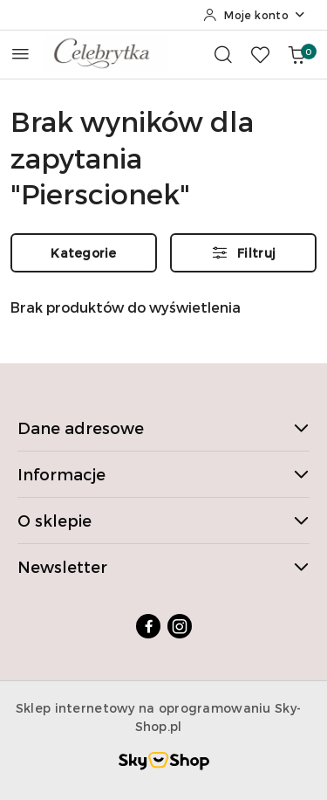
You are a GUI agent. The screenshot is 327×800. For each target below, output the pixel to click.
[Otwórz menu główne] (20, 54)
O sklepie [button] (163, 520)
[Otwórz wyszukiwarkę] (223, 54)
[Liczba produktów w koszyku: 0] (296, 54)
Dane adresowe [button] (163, 427)
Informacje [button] (163, 474)
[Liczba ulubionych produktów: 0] (259, 54)
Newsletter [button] (163, 566)
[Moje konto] (254, 15)
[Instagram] (179, 626)
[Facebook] (148, 626)
